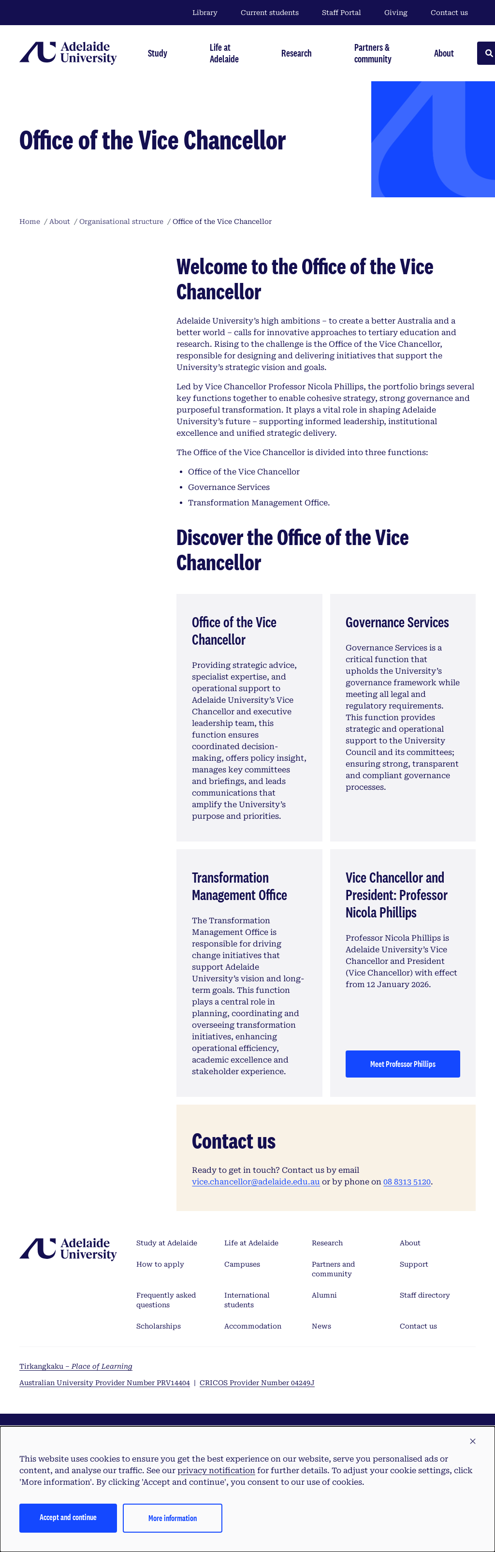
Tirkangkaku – (75, 1366)
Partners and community (333, 1269)
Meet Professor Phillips (403, 1063)
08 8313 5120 (407, 1181)
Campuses (242, 1264)
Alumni (324, 1295)
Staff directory (425, 1295)
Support (414, 1264)
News (321, 1326)
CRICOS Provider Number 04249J (257, 1383)
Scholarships (158, 1326)
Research (327, 1243)
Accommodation (252, 1326)
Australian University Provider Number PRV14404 (104, 1383)
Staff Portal (341, 12)
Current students (270, 12)
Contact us (449, 12)
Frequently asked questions (166, 1300)
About (410, 1243)
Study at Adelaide (166, 1243)
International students (247, 1300)
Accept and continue (68, 1516)
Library (205, 12)
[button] (473, 1442)
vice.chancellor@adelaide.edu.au (256, 1181)
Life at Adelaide (251, 1243)
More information (172, 1517)
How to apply (160, 1264)
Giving (396, 12)
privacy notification (216, 1470)
